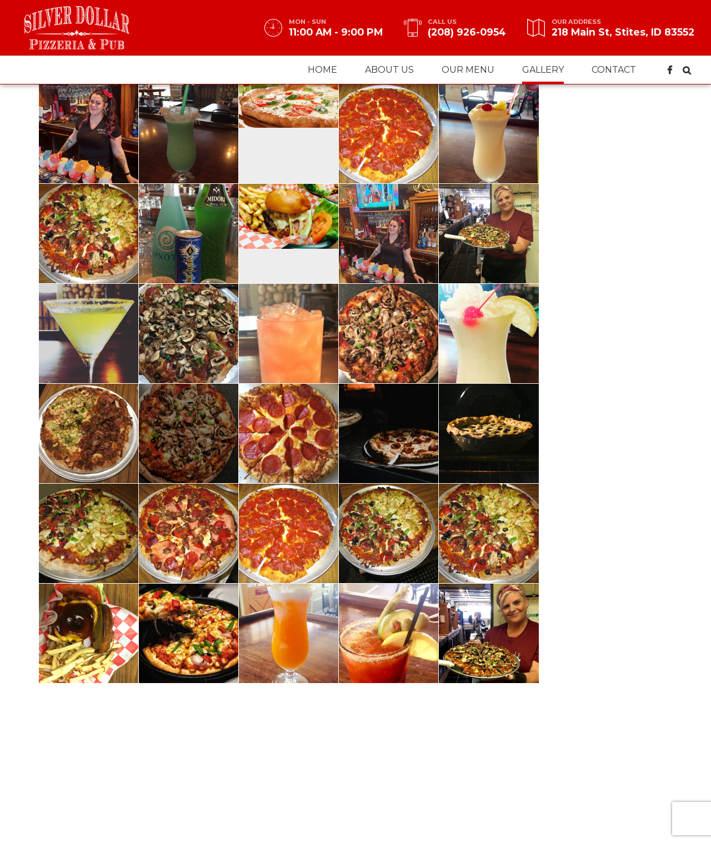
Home (322, 69)
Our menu (468, 69)
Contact (614, 69)
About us (389, 69)
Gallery (543, 69)
